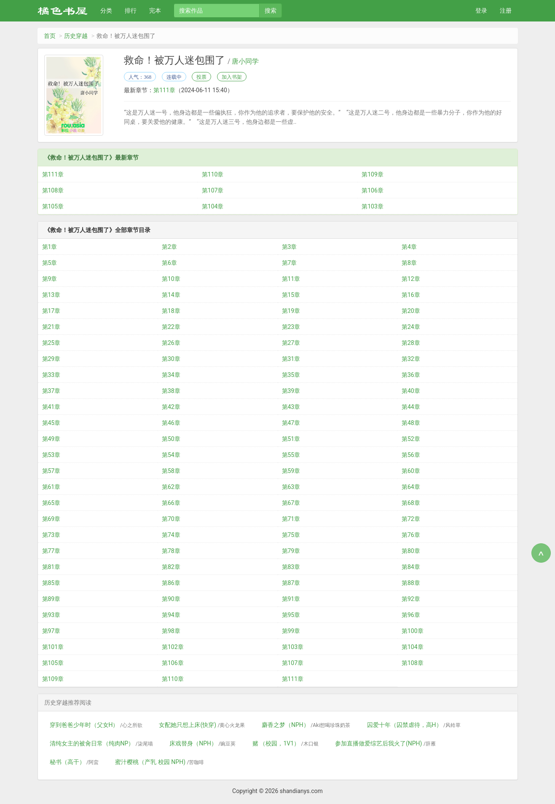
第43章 (291, 406)
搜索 (270, 10)
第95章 (291, 615)
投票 (201, 77)
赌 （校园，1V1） (285, 743)
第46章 (171, 422)
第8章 (409, 262)
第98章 (171, 631)
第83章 (291, 567)
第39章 (291, 390)
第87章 (291, 583)
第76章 (411, 535)
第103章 (372, 206)
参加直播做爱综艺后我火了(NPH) (385, 743)
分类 (106, 10)
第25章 (51, 342)
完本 (155, 10)
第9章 (49, 278)
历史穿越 (76, 35)
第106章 (372, 190)
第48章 (411, 422)
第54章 (171, 454)
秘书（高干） (74, 762)
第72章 (411, 519)
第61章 (51, 486)
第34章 (171, 374)
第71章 (291, 519)
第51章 (291, 438)
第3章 (289, 246)
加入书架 (232, 77)
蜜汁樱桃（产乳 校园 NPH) (159, 762)
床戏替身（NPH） (202, 743)
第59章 (291, 470)
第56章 (411, 454)
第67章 (291, 502)
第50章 (171, 438)
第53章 (51, 454)
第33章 (51, 374)
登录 (481, 10)
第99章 (291, 631)
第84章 (411, 567)
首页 (50, 35)
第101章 (53, 647)
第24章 (411, 326)
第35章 (291, 374)
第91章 (291, 599)
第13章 (51, 294)
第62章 (171, 486)
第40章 (411, 390)
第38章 (171, 390)
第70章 (171, 519)
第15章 (291, 294)
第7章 (289, 262)
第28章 (411, 342)
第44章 (411, 406)
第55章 (291, 454)
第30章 (171, 358)
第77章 (51, 551)
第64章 (411, 486)
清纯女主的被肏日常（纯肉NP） (101, 743)
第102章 (173, 647)
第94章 (171, 615)
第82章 (171, 567)
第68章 (411, 502)
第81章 (51, 567)
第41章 (51, 406)
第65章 (51, 502)
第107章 (213, 190)
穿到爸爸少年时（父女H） (96, 724)
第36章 (411, 374)
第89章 (51, 599)
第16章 (411, 294)
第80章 (411, 551)
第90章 (171, 599)
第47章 (291, 422)
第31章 (291, 358)
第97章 (51, 631)
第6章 (169, 262)
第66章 (171, 502)
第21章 (51, 326)
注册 (506, 10)
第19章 (291, 310)
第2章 (169, 246)
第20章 (411, 310)
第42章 (171, 406)
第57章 (51, 470)
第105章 (53, 206)
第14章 (171, 294)
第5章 (49, 262)
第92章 (411, 599)
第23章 (291, 326)
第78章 (171, 551)
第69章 (51, 519)
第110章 (213, 174)
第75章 (291, 535)
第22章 (171, 326)
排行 (131, 10)
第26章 (171, 342)
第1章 (49, 246)
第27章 (291, 342)
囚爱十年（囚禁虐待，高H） (414, 724)
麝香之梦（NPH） (306, 724)
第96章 (411, 615)
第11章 (291, 278)
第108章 (53, 190)
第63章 (291, 486)
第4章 (409, 246)
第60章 (411, 470)
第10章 (171, 278)
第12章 (411, 278)
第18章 (171, 310)
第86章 (171, 583)
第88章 (411, 583)
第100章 (413, 631)
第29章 (51, 358)
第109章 (372, 174)
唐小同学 (245, 61)
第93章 (51, 615)
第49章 (51, 438)
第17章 (51, 310)
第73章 (51, 535)
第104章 (213, 206)
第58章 (171, 470)
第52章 (411, 438)
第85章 (51, 583)
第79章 (291, 551)
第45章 (51, 422)
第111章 (164, 90)
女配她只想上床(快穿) (202, 724)
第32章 (411, 358)
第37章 (51, 390)
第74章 (171, 535)
